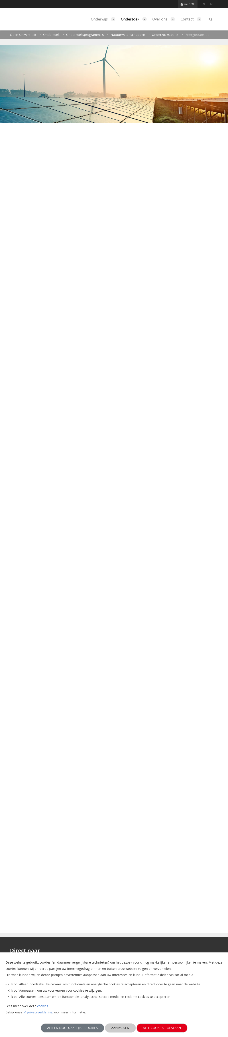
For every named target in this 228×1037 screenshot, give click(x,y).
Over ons (164, 19)
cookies (42, 1006)
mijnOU (188, 4)
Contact (192, 19)
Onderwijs (104, 19)
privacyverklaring (40, 1012)
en (203, 4)
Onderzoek (135, 19)
